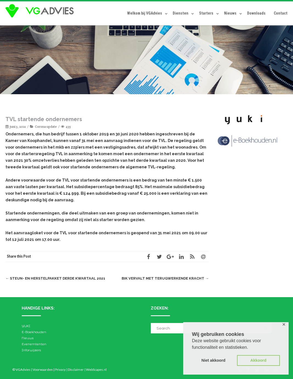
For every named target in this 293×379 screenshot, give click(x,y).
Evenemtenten (34, 344)
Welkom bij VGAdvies (144, 13)
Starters (206, 13)
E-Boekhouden (34, 332)
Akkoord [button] (258, 360)
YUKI (26, 326)
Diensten (180, 13)
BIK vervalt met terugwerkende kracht (165, 278)
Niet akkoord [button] (213, 360)
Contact (281, 13)
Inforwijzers (31, 350)
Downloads (256, 13)
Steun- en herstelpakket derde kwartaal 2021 (55, 278)
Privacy (60, 369)
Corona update (46, 126)
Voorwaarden (43, 369)
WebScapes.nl (96, 369)
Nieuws (230, 13)
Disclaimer (76, 369)
